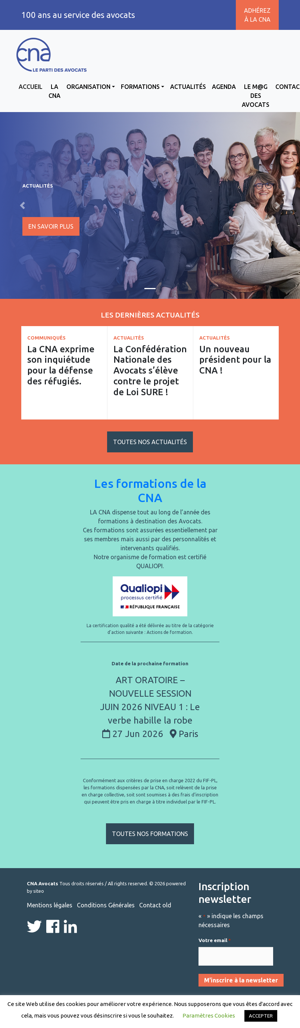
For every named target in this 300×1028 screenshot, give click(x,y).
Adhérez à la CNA (257, 15)
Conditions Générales (106, 905)
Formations (140, 86)
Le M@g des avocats (255, 95)
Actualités (188, 86)
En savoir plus (51, 226)
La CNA (54, 91)
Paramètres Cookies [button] (208, 1015)
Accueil (31, 86)
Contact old (155, 905)
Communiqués (46, 337)
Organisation (88, 86)
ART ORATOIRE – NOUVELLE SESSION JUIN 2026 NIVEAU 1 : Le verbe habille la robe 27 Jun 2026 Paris (150, 707)
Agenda (224, 86)
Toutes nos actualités (150, 442)
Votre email (215, 940)
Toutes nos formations (150, 833)
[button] (22, 205)
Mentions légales (49, 905)
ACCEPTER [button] (261, 1015)
